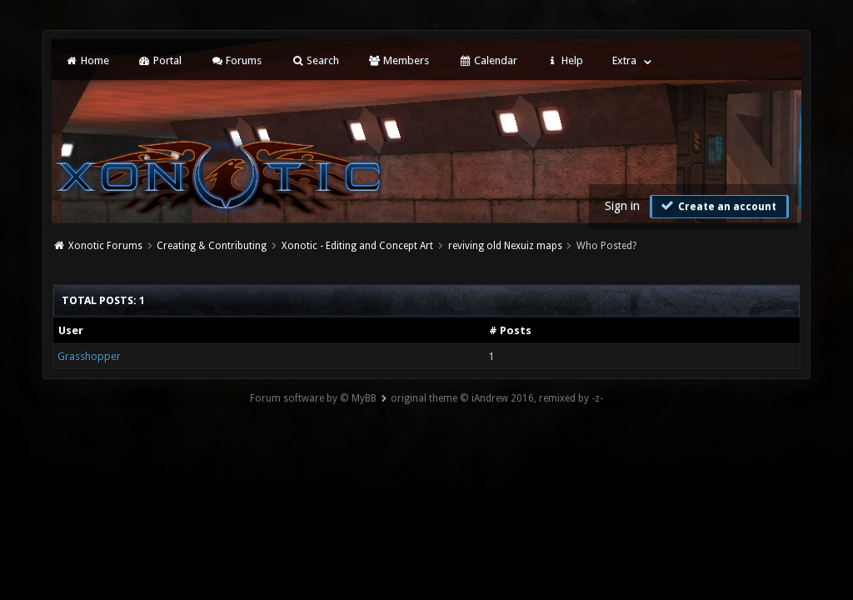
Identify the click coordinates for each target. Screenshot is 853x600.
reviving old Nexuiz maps (505, 246)
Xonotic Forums (105, 246)
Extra (624, 60)
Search (314, 60)
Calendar (487, 60)
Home (86, 60)
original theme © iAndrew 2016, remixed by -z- (497, 398)
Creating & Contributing (212, 246)
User (70, 330)
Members (398, 60)
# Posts (510, 330)
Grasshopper (89, 356)
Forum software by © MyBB (313, 398)
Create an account (717, 205)
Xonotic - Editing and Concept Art (357, 246)
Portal (160, 60)
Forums (236, 60)
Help (564, 60)
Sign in (622, 205)
